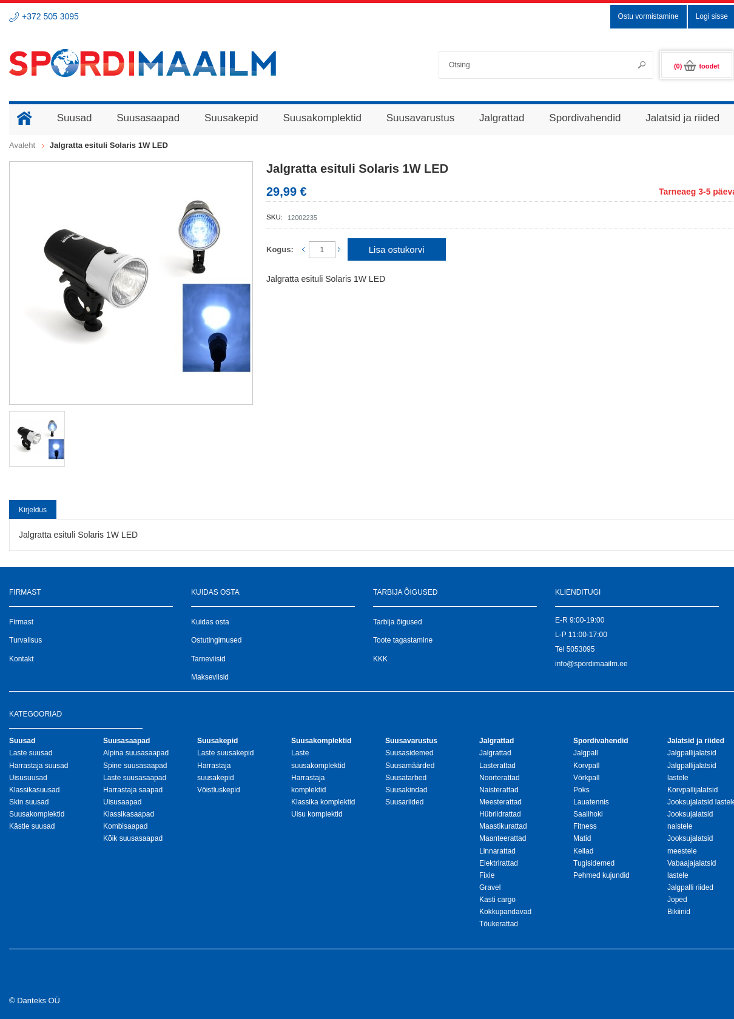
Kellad (583, 851)
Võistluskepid (218, 790)
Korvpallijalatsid (692, 790)
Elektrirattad (498, 863)
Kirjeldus (33, 510)
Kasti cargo (497, 899)
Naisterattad (499, 790)
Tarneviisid (208, 659)
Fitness (585, 826)
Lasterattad (497, 765)
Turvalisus (25, 640)
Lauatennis (591, 802)
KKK (380, 659)
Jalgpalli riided (690, 887)
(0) (696, 66)
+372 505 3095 (50, 16)
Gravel (489, 887)
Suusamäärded (409, 765)
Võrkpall (586, 777)
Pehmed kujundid (601, 875)
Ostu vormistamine (648, 16)
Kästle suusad (32, 826)
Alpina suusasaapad (136, 753)
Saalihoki (588, 814)
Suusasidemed (409, 753)
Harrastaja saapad (133, 790)
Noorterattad (499, 777)
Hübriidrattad (500, 814)
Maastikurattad (503, 826)
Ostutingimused (216, 640)
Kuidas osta (210, 622)
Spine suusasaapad (135, 765)
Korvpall (586, 765)
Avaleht (22, 145)
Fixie (486, 875)
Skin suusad (29, 802)
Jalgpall (585, 753)
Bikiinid (678, 911)
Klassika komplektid (323, 802)
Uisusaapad (122, 802)
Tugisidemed (593, 863)
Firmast (21, 622)
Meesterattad (500, 802)
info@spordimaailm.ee (591, 664)
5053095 (581, 649)
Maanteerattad (502, 838)
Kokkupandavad (505, 911)
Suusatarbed (405, 777)
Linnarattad (497, 851)
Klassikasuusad (34, 790)
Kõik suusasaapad (133, 838)
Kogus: (280, 249)
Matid (582, 838)
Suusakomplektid (36, 814)
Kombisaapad (125, 826)
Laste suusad (30, 753)
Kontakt (21, 659)
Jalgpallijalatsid (691, 753)
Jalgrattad (495, 753)
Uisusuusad (28, 777)
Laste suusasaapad (134, 777)
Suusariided (404, 802)
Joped (677, 899)
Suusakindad (406, 790)
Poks (581, 790)
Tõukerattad (498, 924)
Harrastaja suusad (38, 765)
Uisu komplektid (317, 814)
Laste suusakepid (225, 753)
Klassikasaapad (128, 814)
